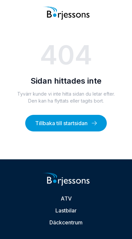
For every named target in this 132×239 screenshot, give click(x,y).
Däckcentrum (66, 222)
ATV (66, 198)
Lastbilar (66, 210)
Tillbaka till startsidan (66, 123)
